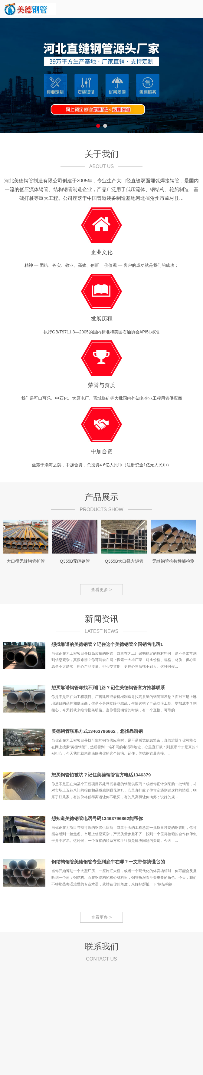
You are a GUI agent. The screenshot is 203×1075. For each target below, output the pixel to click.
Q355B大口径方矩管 (124, 561)
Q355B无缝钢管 (75, 561)
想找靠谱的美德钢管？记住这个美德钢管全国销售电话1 (107, 644)
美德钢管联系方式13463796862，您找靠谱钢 (97, 731)
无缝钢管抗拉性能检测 (173, 561)
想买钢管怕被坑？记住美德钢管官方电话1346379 (101, 774)
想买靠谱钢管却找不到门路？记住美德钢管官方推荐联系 (108, 687)
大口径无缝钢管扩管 (26, 561)
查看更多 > (101, 589)
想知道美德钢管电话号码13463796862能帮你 (97, 818)
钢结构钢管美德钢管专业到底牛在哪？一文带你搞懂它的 (108, 861)
